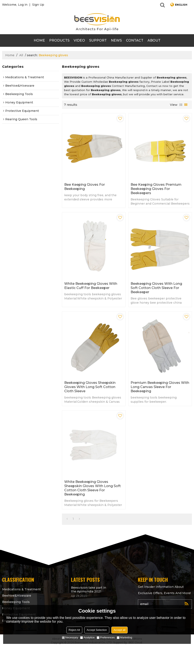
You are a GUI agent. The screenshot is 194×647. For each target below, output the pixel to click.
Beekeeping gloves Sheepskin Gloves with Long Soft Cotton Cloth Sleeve (90, 387)
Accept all (119, 629)
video (79, 40)
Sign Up (38, 5)
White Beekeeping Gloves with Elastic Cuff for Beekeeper (90, 286)
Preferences (106, 637)
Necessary (70, 637)
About (154, 40)
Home (39, 40)
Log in (22, 5)
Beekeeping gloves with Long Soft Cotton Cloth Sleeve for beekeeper (156, 288)
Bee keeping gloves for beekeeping (84, 187)
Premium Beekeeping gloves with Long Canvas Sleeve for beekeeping (160, 387)
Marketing (124, 637)
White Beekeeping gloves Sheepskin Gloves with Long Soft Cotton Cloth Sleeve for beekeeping (92, 488)
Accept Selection (97, 629)
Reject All (74, 629)
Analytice (87, 637)
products (59, 40)
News (116, 40)
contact (134, 40)
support (98, 40)
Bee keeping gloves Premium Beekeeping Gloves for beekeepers (156, 189)
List (180, 105)
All (21, 55)
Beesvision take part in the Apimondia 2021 (88, 589)
